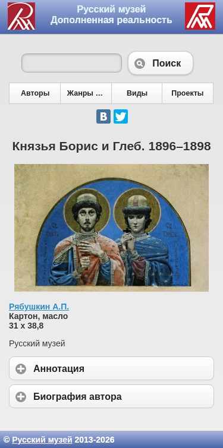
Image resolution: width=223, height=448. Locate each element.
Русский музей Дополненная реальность (111, 14)
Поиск (160, 63)
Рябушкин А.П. (39, 306)
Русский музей (42, 439)
